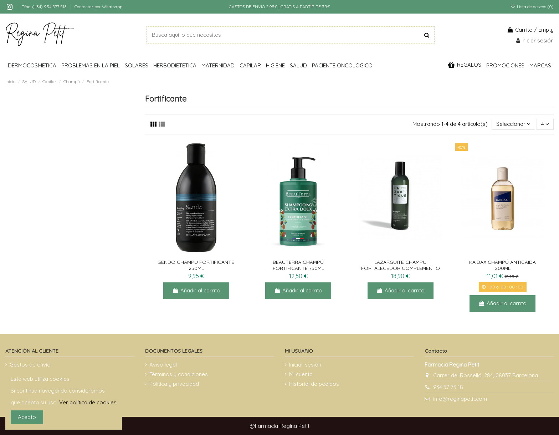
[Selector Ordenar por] (513, 124)
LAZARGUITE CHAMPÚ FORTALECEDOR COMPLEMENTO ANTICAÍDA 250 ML (400, 268)
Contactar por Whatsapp (98, 6)
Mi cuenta (301, 374)
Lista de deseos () (532, 6)
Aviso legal (163, 364)
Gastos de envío (30, 364)
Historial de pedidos (314, 383)
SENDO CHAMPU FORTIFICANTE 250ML (196, 265)
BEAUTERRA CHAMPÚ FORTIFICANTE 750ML (298, 265)
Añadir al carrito (196, 290)
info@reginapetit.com (460, 398)
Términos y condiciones (178, 374)
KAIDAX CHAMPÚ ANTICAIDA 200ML (502, 265)
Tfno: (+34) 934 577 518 (45, 6)
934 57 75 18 (448, 387)
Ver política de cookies (88, 402)
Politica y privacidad (174, 383)
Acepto (27, 417)
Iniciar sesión (305, 364)
